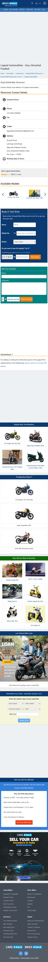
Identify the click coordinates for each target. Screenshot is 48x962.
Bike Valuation (7, 924)
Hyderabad (14, 894)
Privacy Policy (35, 934)
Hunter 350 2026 (13, 197)
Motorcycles (31, 897)
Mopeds (29, 904)
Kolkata (5, 910)
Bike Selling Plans (9, 927)
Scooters (30, 901)
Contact (29, 927)
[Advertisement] (24, 37)
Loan (43, 10)
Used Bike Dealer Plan (10, 934)
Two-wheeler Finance (10, 921)
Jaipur (14, 907)
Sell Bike (5, 10)
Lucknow (11, 904)
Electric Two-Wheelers (34, 894)
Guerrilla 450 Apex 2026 (34, 198)
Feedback (37, 927)
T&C (28, 934)
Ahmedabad (7, 907)
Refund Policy (31, 931)
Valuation (22, 10)
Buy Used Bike (14, 10)
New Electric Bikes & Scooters (24, 558)
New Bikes (37, 10)
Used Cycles (13, 910)
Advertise (35, 924)
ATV (28, 907)
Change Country (32, 937)
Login (38, 3)
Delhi (5, 904)
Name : (4, 225)
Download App (39, 921)
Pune (11, 897)
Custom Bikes (31, 910)
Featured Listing (8, 931)
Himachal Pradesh (32, 3)
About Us (30, 921)
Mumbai (6, 897)
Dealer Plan (29, 10)
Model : (4, 242)
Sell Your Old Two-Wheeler (24, 780)
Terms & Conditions (24, 252)
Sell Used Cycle (8, 937)
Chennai (6, 901)
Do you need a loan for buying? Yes (15, 248)
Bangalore (6, 894)
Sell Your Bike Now (24, 822)
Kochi (12, 901)
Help (28, 924)
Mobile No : (6, 233)
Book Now (35, 257)
